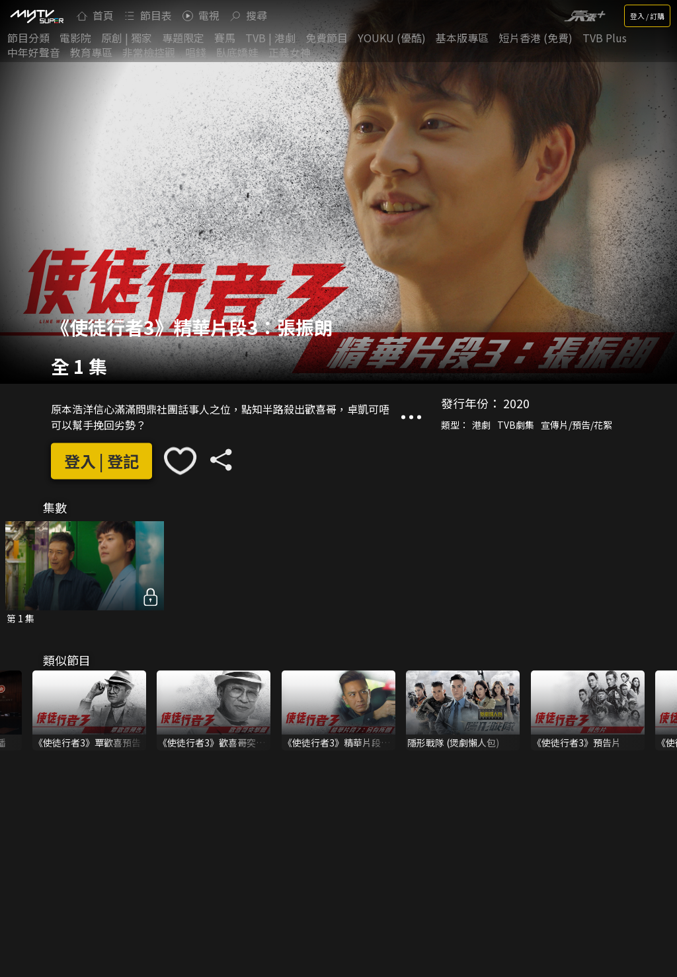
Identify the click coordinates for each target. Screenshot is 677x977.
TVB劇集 (515, 425)
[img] (36, 15)
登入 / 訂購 (647, 16)
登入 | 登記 (101, 460)
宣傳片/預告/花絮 (576, 425)
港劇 (481, 425)
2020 (516, 403)
